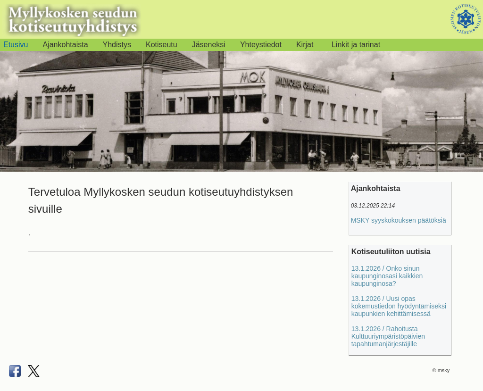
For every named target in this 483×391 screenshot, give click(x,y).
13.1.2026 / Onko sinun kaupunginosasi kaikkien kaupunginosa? (387, 276)
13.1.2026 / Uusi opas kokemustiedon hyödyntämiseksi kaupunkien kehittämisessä (399, 306)
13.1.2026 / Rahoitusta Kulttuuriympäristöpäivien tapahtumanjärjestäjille (388, 336)
